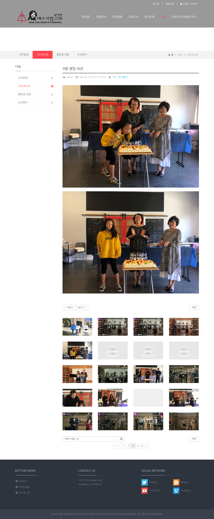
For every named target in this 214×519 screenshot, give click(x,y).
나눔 (163, 16)
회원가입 (170, 4)
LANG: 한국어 (188, 4)
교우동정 (24, 54)
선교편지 (82, 54)
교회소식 (133, 16)
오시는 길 (22, 492)
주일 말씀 (22, 487)
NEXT (82, 307)
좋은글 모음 (63, 54)
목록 (194, 307)
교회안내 (101, 16)
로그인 (156, 4)
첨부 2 (123, 77)
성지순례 (149, 16)
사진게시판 (42, 54)
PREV (69, 307)
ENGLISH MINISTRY (183, 16)
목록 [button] (194, 439)
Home (86, 16)
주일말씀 (117, 16)
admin (68, 77)
